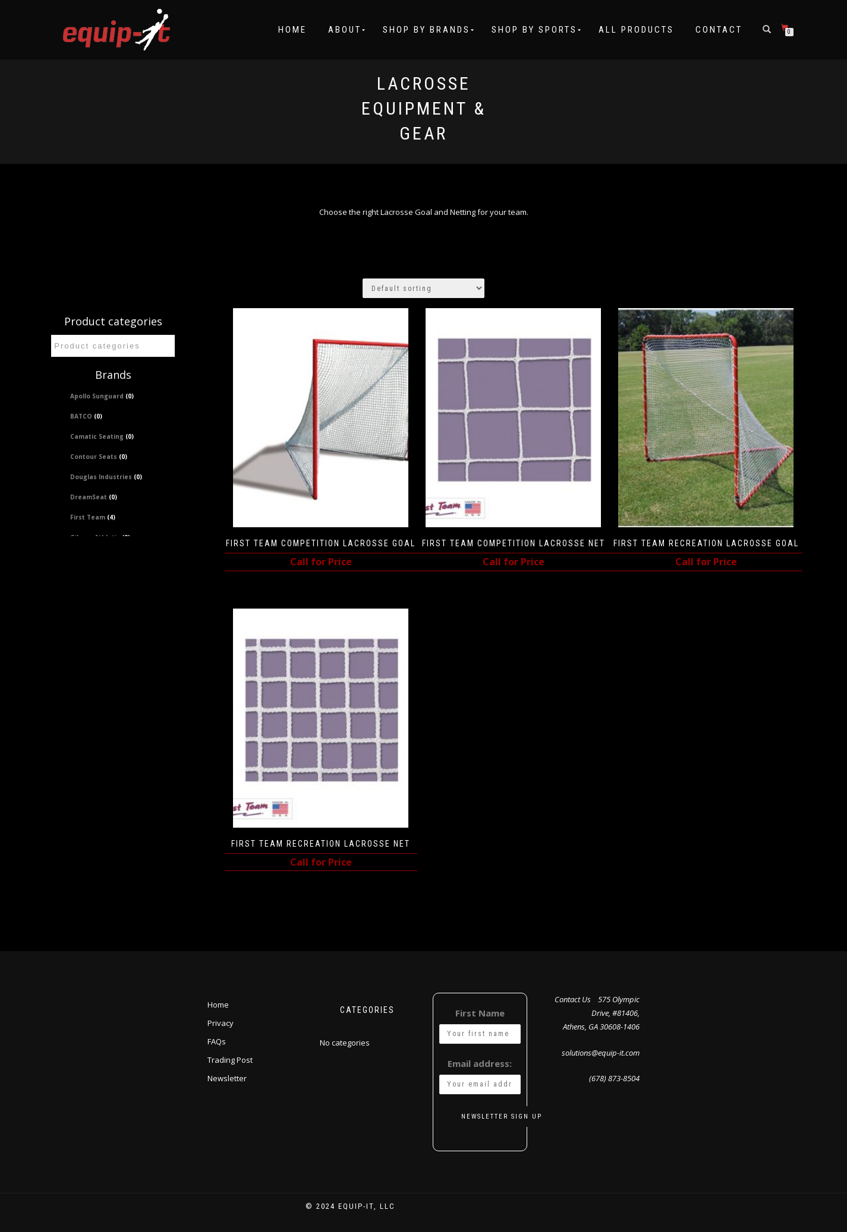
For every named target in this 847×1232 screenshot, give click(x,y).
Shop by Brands (426, 29)
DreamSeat (93, 497)
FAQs (216, 1040)
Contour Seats (98, 456)
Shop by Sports (534, 29)
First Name (480, 1012)
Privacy (220, 1021)
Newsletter (227, 1077)
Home (292, 29)
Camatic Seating (102, 436)
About (344, 29)
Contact (718, 29)
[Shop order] (423, 288)
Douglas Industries (106, 477)
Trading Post (230, 1058)
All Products (636, 29)
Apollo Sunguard (102, 396)
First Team (92, 517)
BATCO (86, 416)
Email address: (480, 1062)
